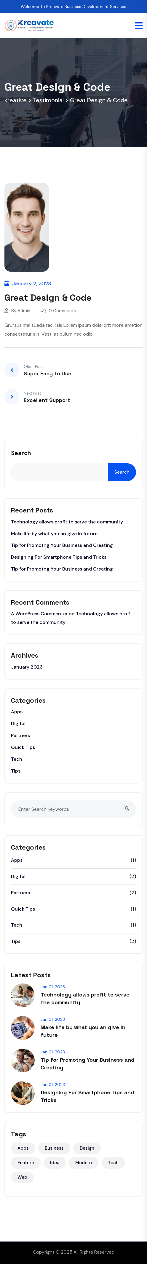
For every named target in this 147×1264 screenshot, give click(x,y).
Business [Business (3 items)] (54, 1148)
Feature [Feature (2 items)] (25, 1163)
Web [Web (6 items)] (22, 1177)
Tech (16, 759)
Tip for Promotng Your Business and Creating (62, 545)
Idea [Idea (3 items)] (54, 1163)
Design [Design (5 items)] (87, 1148)
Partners (20, 735)
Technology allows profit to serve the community (67, 522)
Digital (18, 723)
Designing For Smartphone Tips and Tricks (58, 557)
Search (21, 453)
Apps (17, 712)
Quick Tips (23, 747)
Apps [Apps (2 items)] (23, 1148)
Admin (23, 311)
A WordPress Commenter (39, 614)
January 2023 (27, 667)
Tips (15, 771)
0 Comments (58, 311)
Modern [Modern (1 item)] (83, 1163)
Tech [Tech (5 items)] (113, 1163)
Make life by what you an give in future (54, 534)
